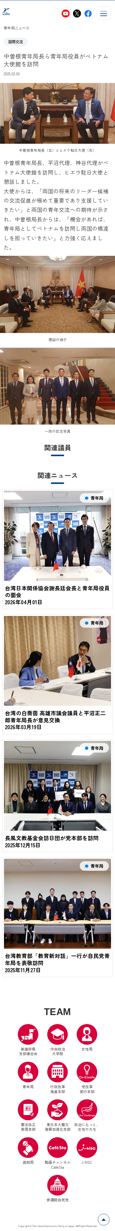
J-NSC (87, 1151)
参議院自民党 (58, 1189)
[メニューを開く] (104, 13)
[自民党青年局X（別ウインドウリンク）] (77, 14)
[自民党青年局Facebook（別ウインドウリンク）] (88, 14)
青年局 (28, 1076)
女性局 (87, 1038)
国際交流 (15, 41)
